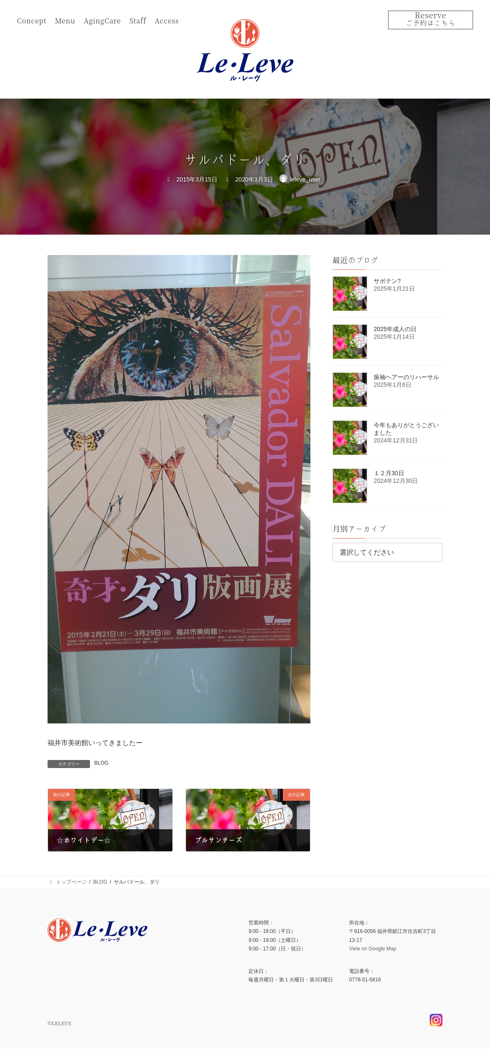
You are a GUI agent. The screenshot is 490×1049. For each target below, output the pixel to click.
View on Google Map (372, 949)
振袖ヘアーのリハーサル (406, 377)
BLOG (101, 763)
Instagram (436, 1026)
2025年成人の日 (395, 329)
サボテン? (387, 281)
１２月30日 (389, 473)
